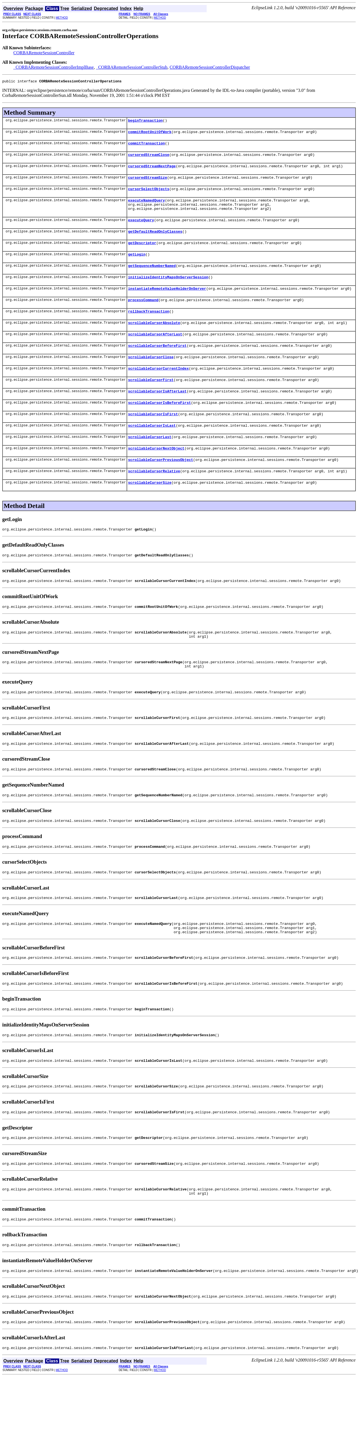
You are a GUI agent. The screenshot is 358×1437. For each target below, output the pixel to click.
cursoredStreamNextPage (152, 170)
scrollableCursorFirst (151, 401)
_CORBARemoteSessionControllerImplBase (53, 67)
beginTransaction (145, 121)
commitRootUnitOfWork (149, 134)
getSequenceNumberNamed (152, 278)
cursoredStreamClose (148, 158)
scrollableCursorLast (149, 462)
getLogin (136, 266)
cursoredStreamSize (147, 183)
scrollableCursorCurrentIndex (158, 389)
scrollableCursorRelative (154, 499)
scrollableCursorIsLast (152, 450)
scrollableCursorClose (151, 376)
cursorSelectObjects (148, 195)
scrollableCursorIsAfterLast (157, 413)
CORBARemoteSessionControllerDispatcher (210, 67)
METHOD (62, 17)
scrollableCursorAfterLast (155, 352)
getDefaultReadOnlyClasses (155, 242)
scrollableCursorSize (149, 511)
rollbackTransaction (148, 327)
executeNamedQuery (146, 207)
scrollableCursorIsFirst (153, 438)
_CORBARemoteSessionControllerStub (131, 67)
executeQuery (141, 229)
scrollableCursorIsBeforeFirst (159, 425)
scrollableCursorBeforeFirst (157, 364)
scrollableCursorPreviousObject (160, 487)
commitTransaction (146, 146)
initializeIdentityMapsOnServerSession (168, 291)
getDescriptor (142, 254)
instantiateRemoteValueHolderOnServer (167, 303)
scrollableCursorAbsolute (154, 340)
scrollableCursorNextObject (156, 474)
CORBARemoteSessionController (44, 52)
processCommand (143, 315)
